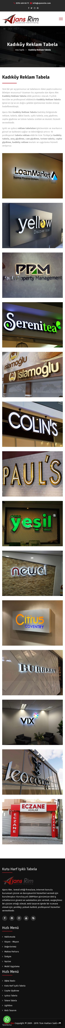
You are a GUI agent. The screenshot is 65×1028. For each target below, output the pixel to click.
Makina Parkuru (11, 951)
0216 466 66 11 (21, 3)
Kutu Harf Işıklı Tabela (14, 986)
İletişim (7, 956)
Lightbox (8, 1005)
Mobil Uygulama (11, 966)
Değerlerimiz (10, 946)
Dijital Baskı (9, 981)
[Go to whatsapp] (7, 1019)
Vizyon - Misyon (11, 942)
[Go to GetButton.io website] (7, 1025)
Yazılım (7, 961)
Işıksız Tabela (10, 995)
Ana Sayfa (19, 50)
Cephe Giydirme (11, 991)
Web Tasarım (10, 1010)
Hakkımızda (9, 937)
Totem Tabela (10, 1000)
